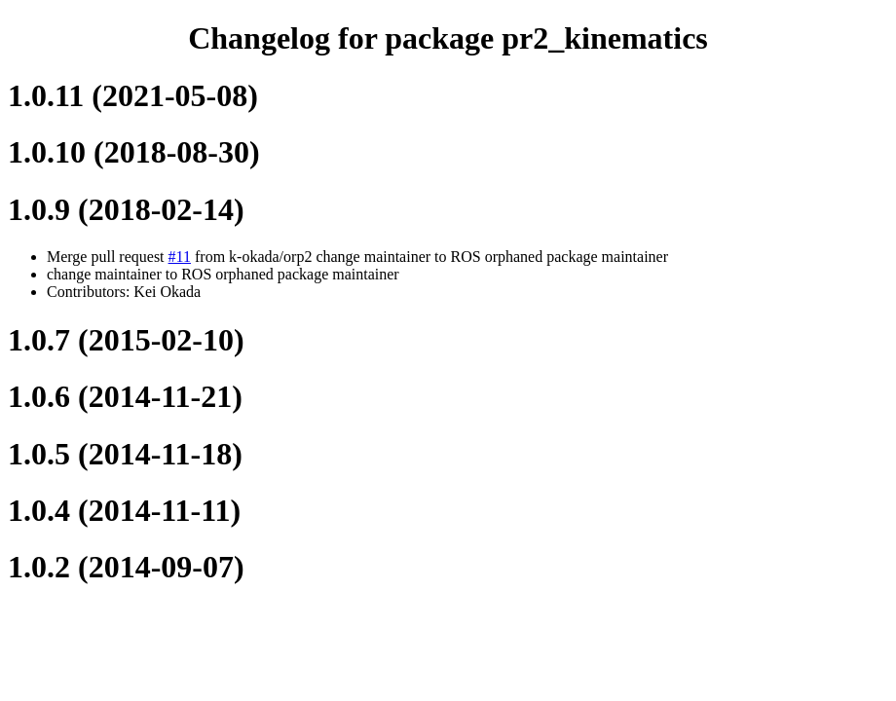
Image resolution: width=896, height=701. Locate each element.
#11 (179, 256)
